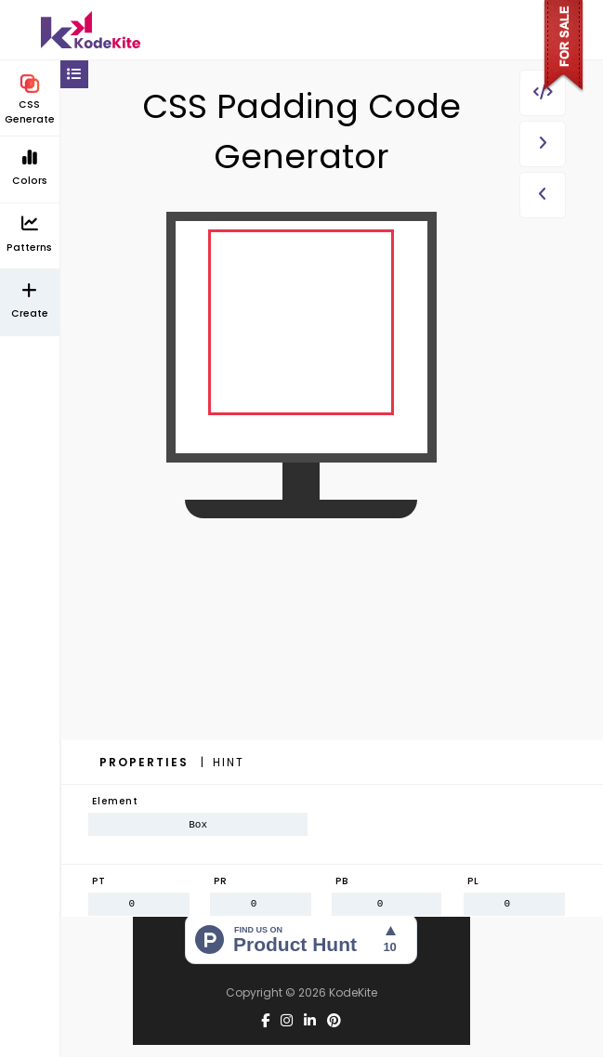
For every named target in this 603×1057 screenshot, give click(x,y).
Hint (228, 762)
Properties (146, 762)
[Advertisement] (301, 670)
